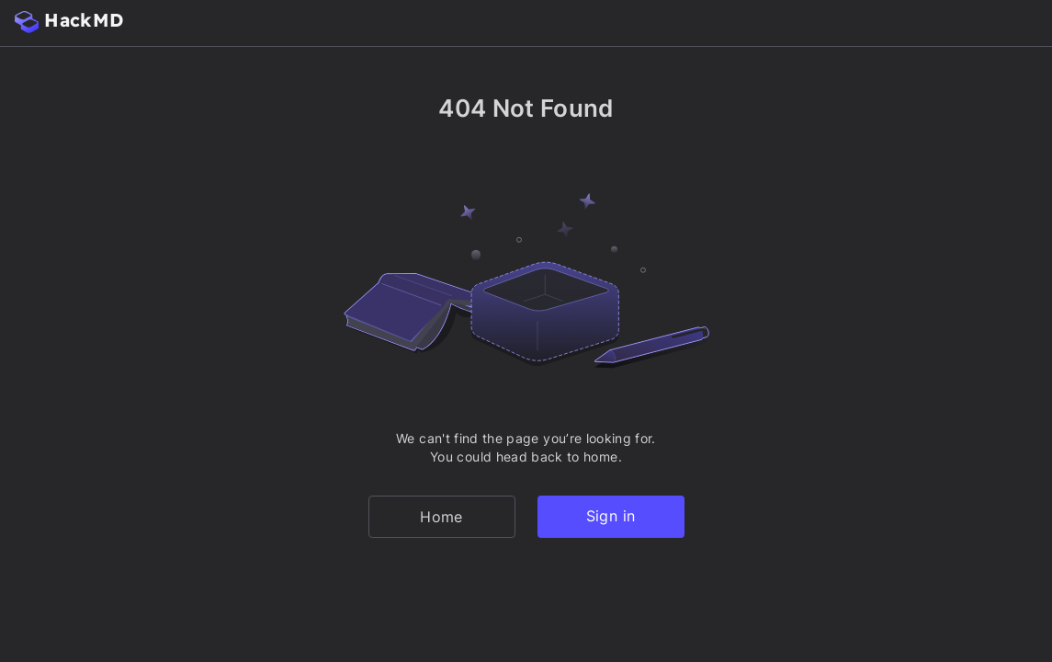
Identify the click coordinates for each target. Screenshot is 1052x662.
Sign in (610, 516)
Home (441, 517)
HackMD (69, 20)
